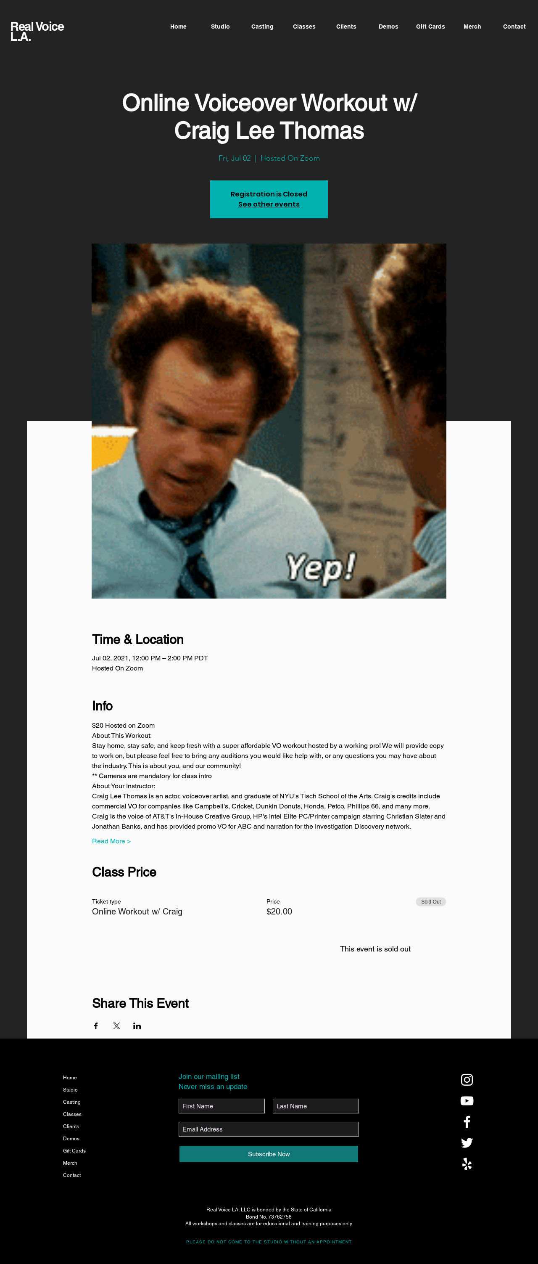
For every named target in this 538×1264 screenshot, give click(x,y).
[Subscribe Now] (269, 1154)
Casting (72, 1102)
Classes (72, 1114)
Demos (71, 1139)
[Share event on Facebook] (96, 1026)
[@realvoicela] (467, 1080)
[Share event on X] (117, 1026)
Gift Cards (74, 1151)
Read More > (111, 841)
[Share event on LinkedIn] (137, 1026)
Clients (71, 1126)
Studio (70, 1090)
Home (70, 1078)
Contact (72, 1175)
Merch (70, 1163)
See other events (269, 204)
